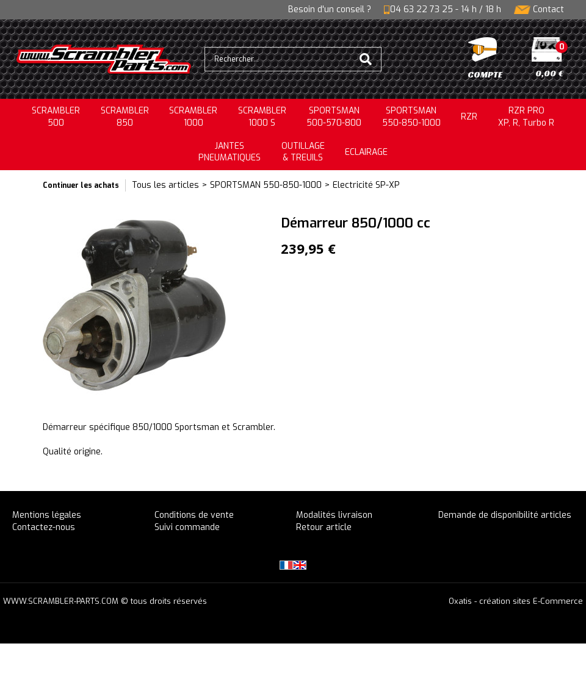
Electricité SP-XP (366, 185)
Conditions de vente (194, 515)
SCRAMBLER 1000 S (262, 117)
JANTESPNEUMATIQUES (229, 152)
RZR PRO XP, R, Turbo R (526, 117)
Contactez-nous (43, 527)
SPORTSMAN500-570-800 (333, 117)
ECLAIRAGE (366, 152)
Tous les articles (165, 185)
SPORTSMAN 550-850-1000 (266, 185)
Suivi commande (187, 527)
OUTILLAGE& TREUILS (303, 152)
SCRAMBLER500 (56, 117)
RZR (469, 117)
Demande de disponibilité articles (504, 515)
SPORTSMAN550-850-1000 (411, 117)
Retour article (324, 527)
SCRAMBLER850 (125, 117)
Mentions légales (46, 515)
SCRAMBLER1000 (193, 117)
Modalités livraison (334, 515)
